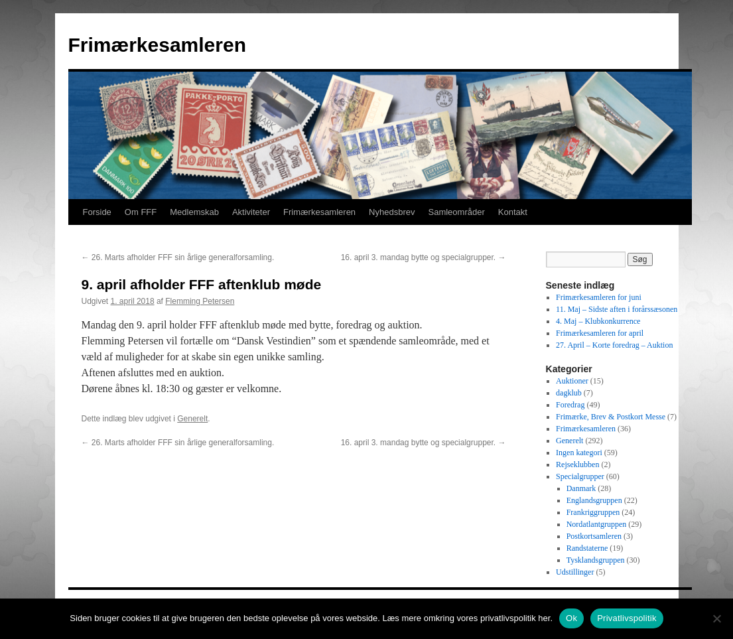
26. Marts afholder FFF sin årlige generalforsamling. (178, 257)
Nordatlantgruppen (596, 524)
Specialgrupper (580, 476)
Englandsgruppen (594, 500)
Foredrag (570, 404)
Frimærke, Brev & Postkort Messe (610, 416)
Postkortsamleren (594, 536)
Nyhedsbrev (392, 212)
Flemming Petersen (199, 301)
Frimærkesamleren (157, 45)
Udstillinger (575, 572)
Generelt (192, 418)
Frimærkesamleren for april (599, 333)
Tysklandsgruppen (595, 560)
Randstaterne (587, 548)
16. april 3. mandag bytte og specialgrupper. (423, 257)
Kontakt (512, 212)
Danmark (581, 488)
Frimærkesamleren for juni (598, 297)
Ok (571, 618)
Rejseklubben (577, 464)
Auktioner (572, 381)
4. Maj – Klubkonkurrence (598, 321)
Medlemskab (194, 212)
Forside (97, 212)
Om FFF (141, 212)
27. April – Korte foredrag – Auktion (614, 345)
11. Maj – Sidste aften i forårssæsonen (616, 309)
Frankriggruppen (593, 512)
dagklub (569, 392)
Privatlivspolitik (627, 618)
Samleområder (456, 212)
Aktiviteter (251, 212)
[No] (716, 618)
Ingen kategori (579, 452)
